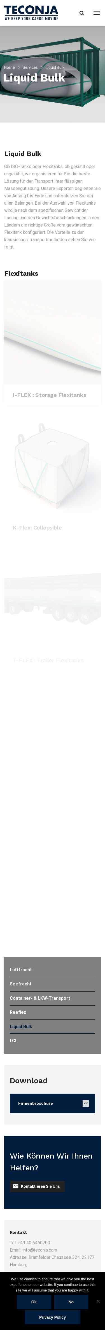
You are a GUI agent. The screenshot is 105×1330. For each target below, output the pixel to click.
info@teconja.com (39, 1250)
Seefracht (20, 984)
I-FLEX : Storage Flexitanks (49, 395)
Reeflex (18, 1012)
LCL (14, 1040)
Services (30, 67)
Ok (34, 1302)
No (71, 1302)
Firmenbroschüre (35, 1103)
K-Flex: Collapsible (37, 527)
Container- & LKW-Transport (40, 998)
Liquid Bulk (21, 1026)
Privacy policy (52, 1317)
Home (9, 67)
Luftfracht (21, 969)
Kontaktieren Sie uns (36, 1186)
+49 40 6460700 (34, 1242)
